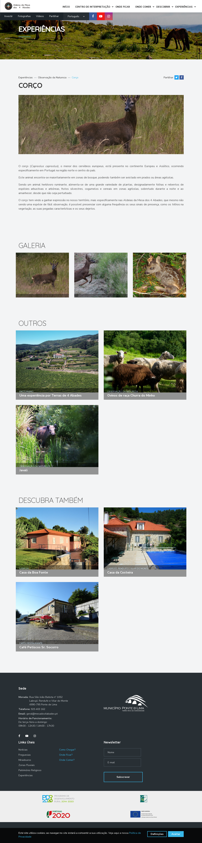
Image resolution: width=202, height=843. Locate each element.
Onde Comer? (66, 760)
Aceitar (175, 834)
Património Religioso (29, 770)
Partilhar (54, 15)
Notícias (23, 749)
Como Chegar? (67, 749)
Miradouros (24, 760)
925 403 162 (38, 709)
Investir (8, 15)
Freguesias (24, 755)
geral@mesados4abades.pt (42, 713)
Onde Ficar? (65, 755)
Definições (157, 834)
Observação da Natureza (52, 77)
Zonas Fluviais (26, 765)
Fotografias (24, 15)
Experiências (25, 77)
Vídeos (40, 15)
